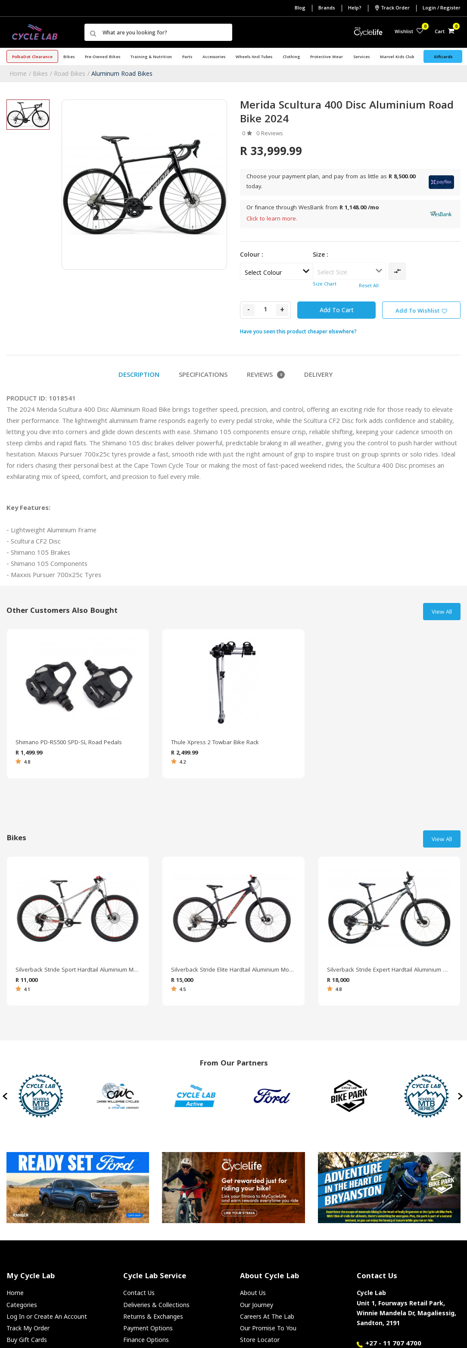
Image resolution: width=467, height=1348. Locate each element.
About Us (253, 1293)
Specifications (203, 375)
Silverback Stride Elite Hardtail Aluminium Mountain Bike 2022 (233, 970)
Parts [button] (187, 57)
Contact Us (139, 1293)
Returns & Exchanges (153, 1316)
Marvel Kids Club (397, 57)
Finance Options (146, 1340)
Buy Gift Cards (26, 1340)
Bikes (40, 73)
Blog (300, 8)
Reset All (369, 286)
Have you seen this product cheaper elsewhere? (298, 331)
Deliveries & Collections (156, 1305)
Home (18, 73)
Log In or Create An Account (46, 1316)
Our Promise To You (268, 1328)
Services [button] (361, 57)
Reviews (266, 375)
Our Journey (256, 1305)
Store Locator (260, 1340)
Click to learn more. (271, 219)
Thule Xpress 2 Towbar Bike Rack (215, 742)
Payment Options (148, 1328)
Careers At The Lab (267, 1316)
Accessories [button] (213, 57)
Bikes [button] (69, 57)
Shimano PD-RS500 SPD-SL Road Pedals (69, 742)
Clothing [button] (291, 57)
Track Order (392, 8)
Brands (326, 8)
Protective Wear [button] (326, 57)
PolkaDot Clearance (32, 57)
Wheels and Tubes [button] (254, 57)
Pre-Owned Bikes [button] (102, 57)
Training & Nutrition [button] (151, 57)
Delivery (318, 375)
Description (138, 375)
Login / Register (442, 8)
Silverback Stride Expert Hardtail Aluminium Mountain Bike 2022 (389, 970)
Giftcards (443, 57)
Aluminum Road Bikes (122, 73)
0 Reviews (269, 134)
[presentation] (5, 1096)
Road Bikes (69, 73)
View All (442, 612)
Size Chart (324, 284)
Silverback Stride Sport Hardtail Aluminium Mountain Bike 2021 (78, 970)
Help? (354, 8)
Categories (21, 1305)
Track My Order (28, 1328)
